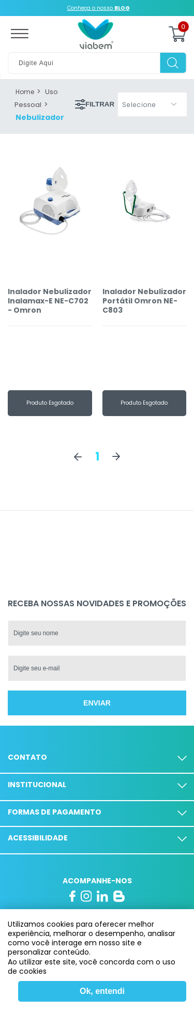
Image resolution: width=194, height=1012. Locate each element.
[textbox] (97, 63)
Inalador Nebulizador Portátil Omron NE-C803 (144, 301)
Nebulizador (40, 117)
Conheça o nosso (98, 8)
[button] (152, 104)
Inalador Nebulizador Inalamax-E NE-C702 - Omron (50, 301)
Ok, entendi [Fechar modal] (102, 991)
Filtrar (94, 104)
